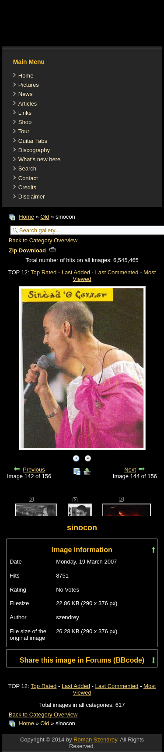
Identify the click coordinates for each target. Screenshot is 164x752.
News (25, 94)
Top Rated (43, 272)
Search (27, 168)
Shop (24, 122)
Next (130, 469)
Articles (27, 103)
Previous (34, 469)
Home (26, 75)
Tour (23, 131)
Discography (34, 150)
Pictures (28, 85)
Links (24, 113)
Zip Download (32, 250)
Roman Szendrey (95, 739)
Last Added (76, 272)
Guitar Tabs (32, 141)
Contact (28, 178)
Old (44, 216)
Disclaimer (31, 196)
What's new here (39, 159)
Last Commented (117, 272)
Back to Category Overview (43, 240)
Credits (27, 187)
